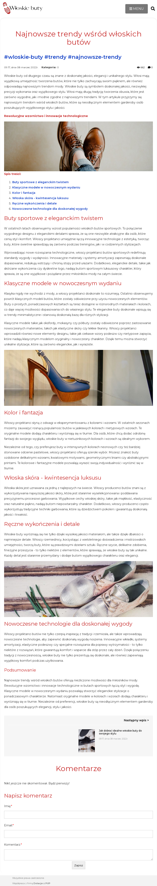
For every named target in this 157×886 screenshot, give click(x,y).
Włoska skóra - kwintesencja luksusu (40, 198)
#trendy (55, 57)
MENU (136, 9)
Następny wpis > (136, 720)
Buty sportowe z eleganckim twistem (40, 182)
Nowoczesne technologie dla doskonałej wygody (50, 209)
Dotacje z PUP (42, 883)
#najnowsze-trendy (94, 57)
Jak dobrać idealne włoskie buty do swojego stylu (120, 732)
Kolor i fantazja (23, 193)
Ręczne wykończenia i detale (34, 203)
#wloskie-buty (23, 57)
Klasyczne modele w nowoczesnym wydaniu (46, 187)
